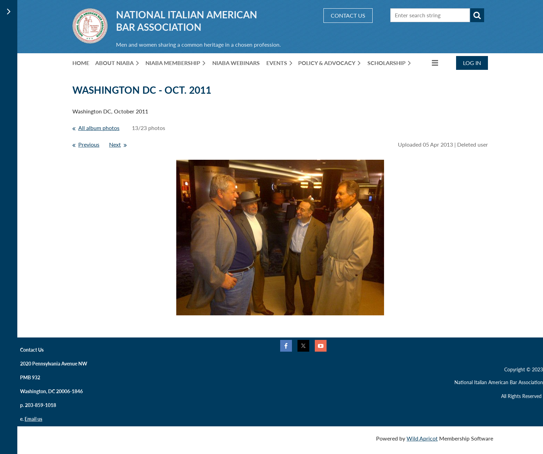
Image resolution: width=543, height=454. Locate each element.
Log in (472, 62)
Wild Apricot (422, 438)
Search (477, 15)
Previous (88, 144)
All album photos (98, 127)
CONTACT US (348, 15)
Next (115, 144)
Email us (33, 419)
